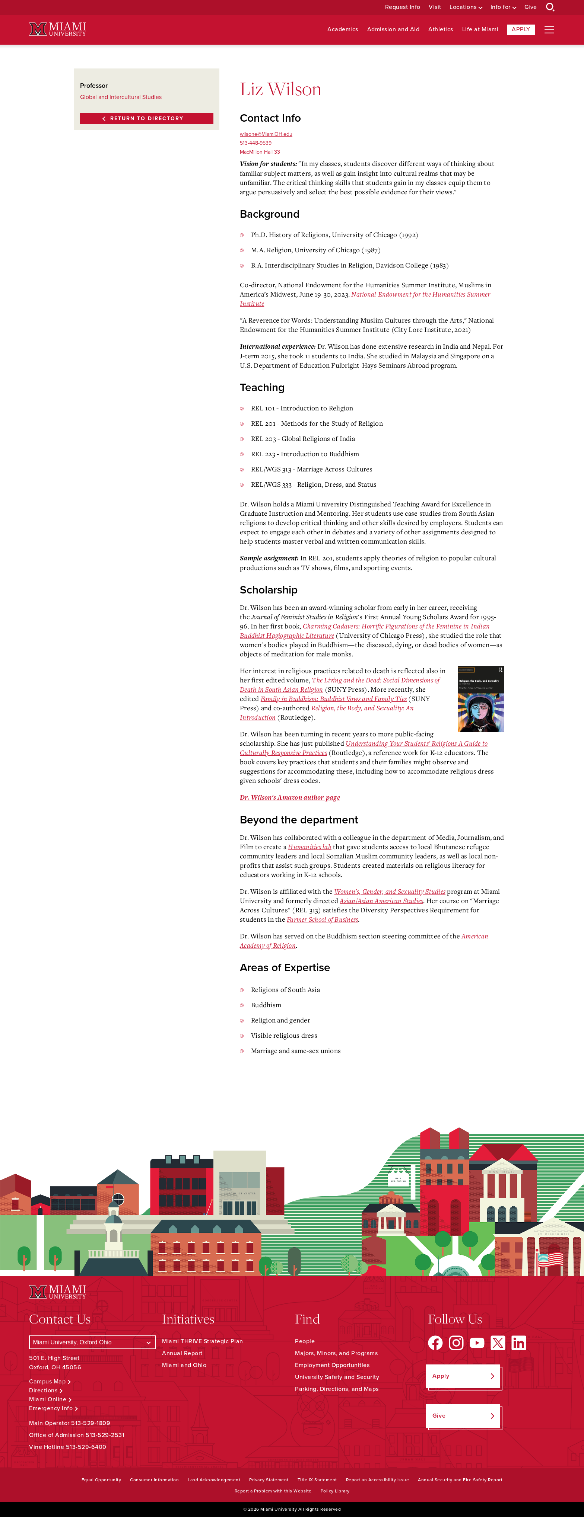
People (305, 1341)
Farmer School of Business (322, 919)
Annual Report (182, 1353)
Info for (501, 7)
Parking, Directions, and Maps (337, 1389)
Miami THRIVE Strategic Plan (202, 1341)
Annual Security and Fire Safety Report (460, 1479)
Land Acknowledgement (214, 1479)
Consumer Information (154, 1479)
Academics (342, 29)
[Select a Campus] (92, 1342)
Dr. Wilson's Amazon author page (290, 797)
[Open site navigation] (549, 29)
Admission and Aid (393, 29)
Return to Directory (147, 118)
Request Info (402, 7)
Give (530, 7)
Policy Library (335, 1491)
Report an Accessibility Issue (377, 1479)
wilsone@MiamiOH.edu (266, 134)
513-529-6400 (86, 1447)
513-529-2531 (105, 1435)
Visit (435, 7)
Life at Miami (480, 29)
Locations (463, 7)
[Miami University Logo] (57, 29)
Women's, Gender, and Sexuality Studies (390, 891)
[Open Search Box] (550, 7)
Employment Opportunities (332, 1365)
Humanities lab (309, 846)
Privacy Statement (269, 1479)
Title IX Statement (317, 1479)
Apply (521, 29)
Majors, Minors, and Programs (336, 1353)
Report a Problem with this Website (273, 1491)
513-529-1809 (90, 1423)
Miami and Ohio (184, 1365)
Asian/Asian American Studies (381, 900)
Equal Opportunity (101, 1479)
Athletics (440, 29)
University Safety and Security (337, 1377)
